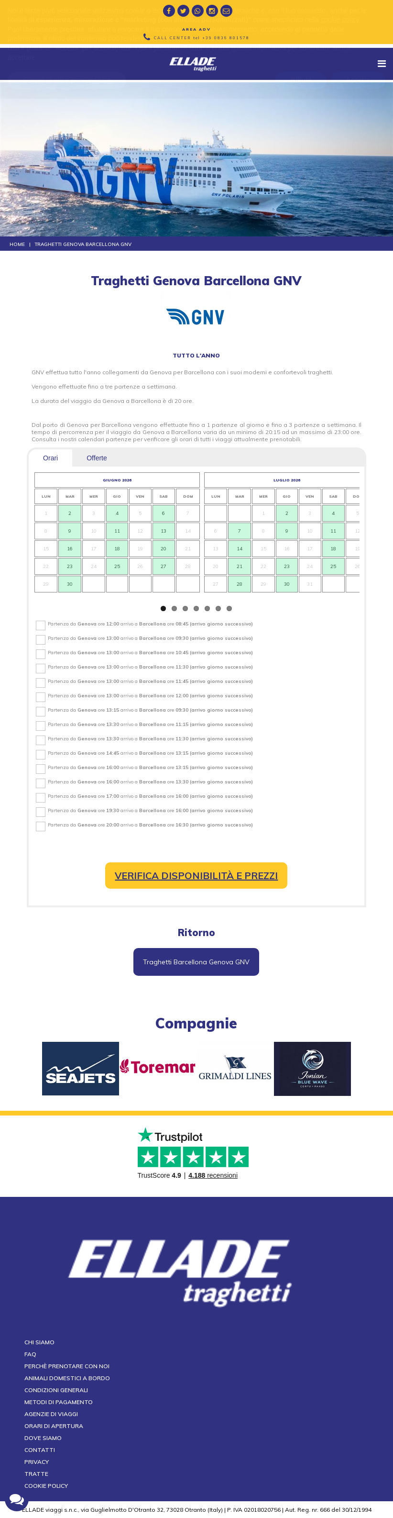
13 (164, 531)
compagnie (196, 1023)
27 (164, 566)
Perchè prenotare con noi (66, 1366)
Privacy (36, 1461)
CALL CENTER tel (202, 37)
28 (240, 584)
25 (117, 566)
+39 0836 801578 (226, 37)
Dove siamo (43, 1437)
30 (70, 584)
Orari (50, 458)
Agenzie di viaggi (51, 1414)
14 (240, 549)
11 (117, 531)
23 (70, 566)
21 (240, 566)
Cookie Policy (46, 1485)
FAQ (30, 1354)
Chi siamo (39, 1342)
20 (164, 549)
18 (117, 549)
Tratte (36, 1473)
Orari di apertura (53, 1425)
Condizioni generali (56, 1390)
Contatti (39, 1449)
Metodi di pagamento (58, 1402)
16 (70, 549)
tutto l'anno (196, 355)
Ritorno (196, 932)
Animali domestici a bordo (67, 1378)
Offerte (97, 458)
